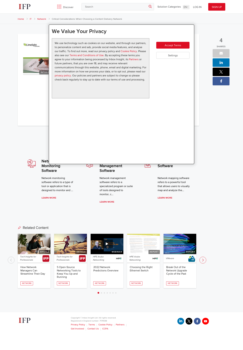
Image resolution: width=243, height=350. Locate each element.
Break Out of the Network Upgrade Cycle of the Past (176, 270)
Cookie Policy (129, 51)
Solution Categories (169, 6)
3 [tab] (104, 292)
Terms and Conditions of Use (87, 55)
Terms (91, 324)
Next (202, 260)
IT (31, 19)
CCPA (105, 328)
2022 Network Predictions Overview (105, 268)
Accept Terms (173, 45)
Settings (173, 55)
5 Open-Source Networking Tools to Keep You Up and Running (69, 272)
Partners (134, 59)
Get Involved (77, 328)
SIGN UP (217, 7)
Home (21, 19)
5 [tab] (110, 292)
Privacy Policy (78, 324)
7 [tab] (115, 292)
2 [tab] (101, 292)
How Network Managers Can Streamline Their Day (32, 270)
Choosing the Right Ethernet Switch (141, 268)
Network (41, 19)
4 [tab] (107, 292)
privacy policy (63, 75)
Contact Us (93, 328)
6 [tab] (113, 292)
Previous (11, 260)
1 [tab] (98, 293)
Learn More (49, 197)
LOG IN (197, 7)
